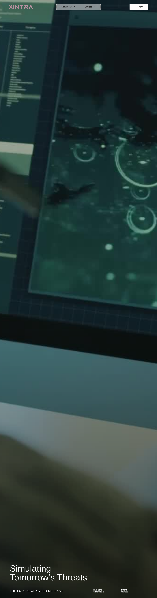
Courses (90, 7)
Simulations (68, 7)
